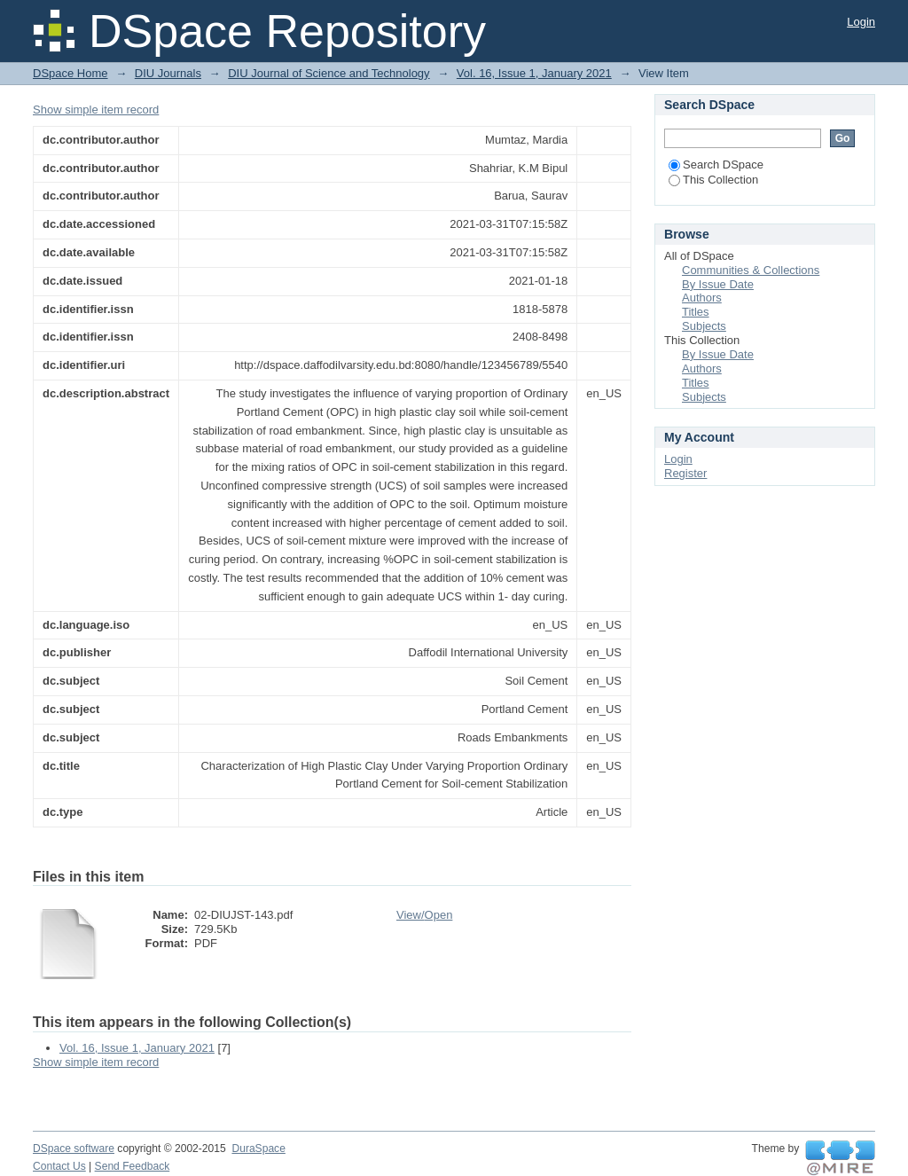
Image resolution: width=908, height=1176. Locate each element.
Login (861, 21)
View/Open (424, 914)
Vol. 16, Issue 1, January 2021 (534, 73)
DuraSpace (258, 1148)
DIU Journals (168, 73)
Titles (695, 311)
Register (685, 473)
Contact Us (59, 1166)
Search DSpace (716, 164)
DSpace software (73, 1148)
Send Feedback (132, 1166)
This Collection (713, 179)
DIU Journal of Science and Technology (328, 73)
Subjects (704, 326)
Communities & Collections (750, 270)
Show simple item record (96, 109)
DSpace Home (70, 73)
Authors (702, 297)
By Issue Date (718, 284)
